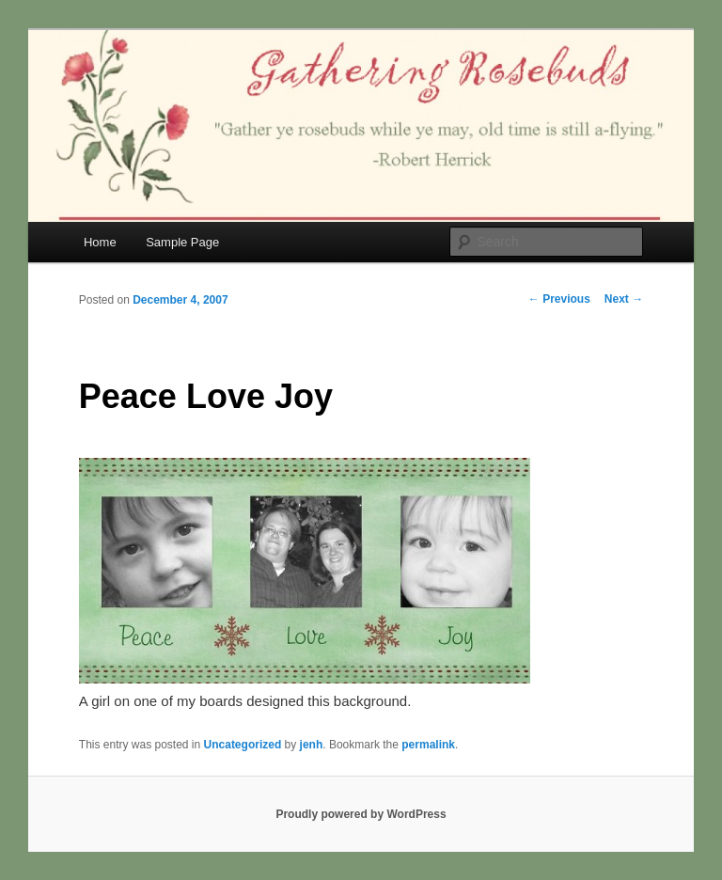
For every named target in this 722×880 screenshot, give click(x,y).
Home (100, 242)
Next (623, 299)
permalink (428, 744)
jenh (311, 744)
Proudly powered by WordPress (360, 814)
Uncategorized (243, 744)
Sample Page (182, 242)
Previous (559, 299)
